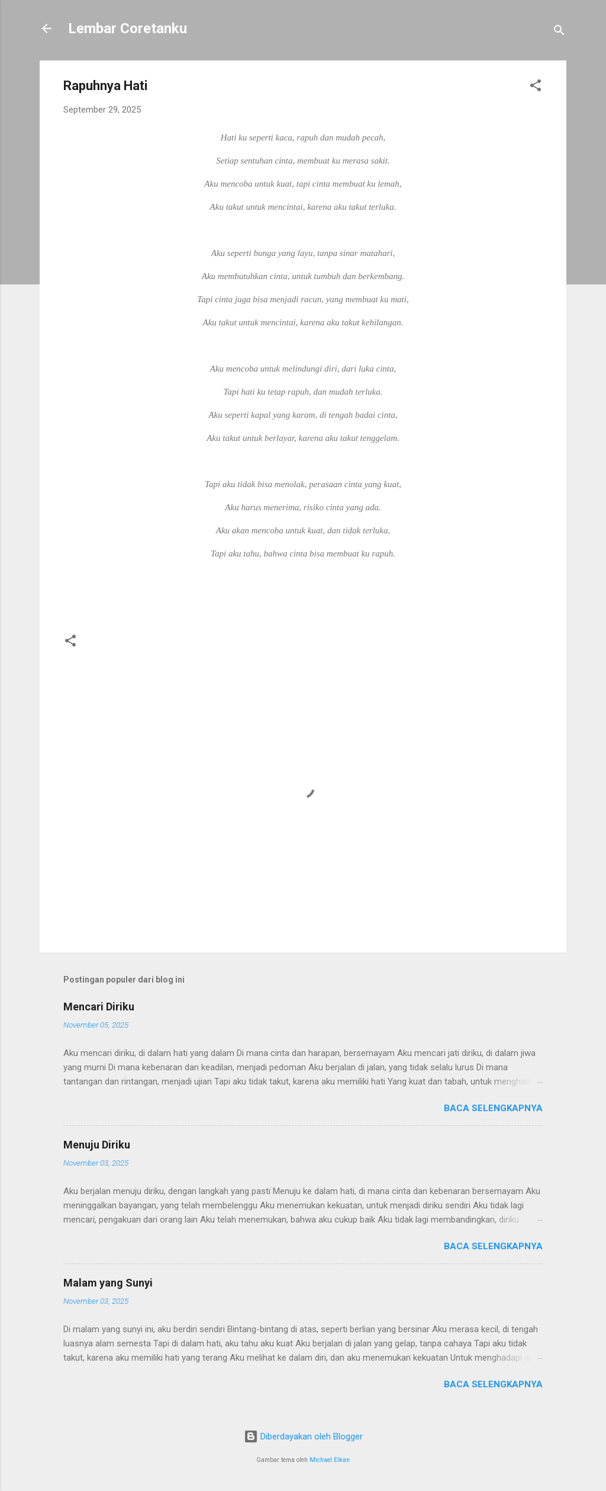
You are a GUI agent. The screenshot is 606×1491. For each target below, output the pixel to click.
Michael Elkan (330, 1460)
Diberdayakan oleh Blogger (303, 1436)
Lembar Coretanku (127, 28)
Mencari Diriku (98, 1006)
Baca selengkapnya (493, 1108)
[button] (535, 87)
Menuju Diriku (96, 1144)
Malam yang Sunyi (108, 1282)
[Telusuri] (559, 32)
